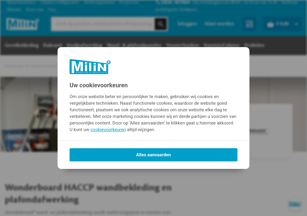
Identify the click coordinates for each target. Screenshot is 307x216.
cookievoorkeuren (108, 129)
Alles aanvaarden (153, 155)
